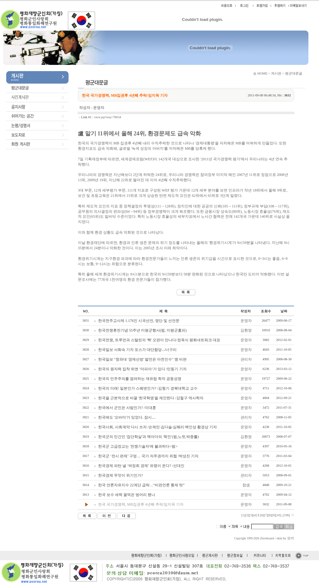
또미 (290, 538)
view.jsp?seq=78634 (107, 117)
